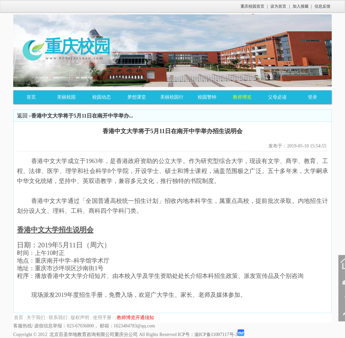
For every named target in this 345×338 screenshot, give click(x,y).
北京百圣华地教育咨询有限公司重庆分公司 (93, 334)
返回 (22, 116)
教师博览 (242, 97)
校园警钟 (207, 97)
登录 (312, 97)
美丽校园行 (171, 97)
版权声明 (80, 317)
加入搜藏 (301, 6)
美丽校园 (66, 97)
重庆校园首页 (252, 6)
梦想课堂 (136, 97)
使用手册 (102, 317)
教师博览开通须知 (135, 317)
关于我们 (36, 317)
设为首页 (278, 6)
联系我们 (58, 317)
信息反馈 (322, 6)
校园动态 (101, 97)
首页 (31, 97)
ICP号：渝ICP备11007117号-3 (208, 334)
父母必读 (277, 97)
